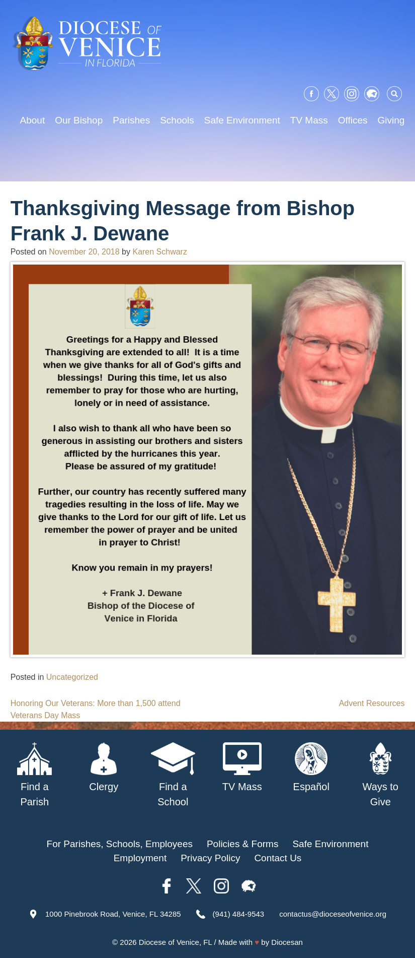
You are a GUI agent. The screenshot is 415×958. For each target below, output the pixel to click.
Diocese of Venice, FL (175, 942)
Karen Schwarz (159, 251)
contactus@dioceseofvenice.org (332, 914)
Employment (140, 858)
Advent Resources (372, 703)
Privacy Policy (210, 858)
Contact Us (277, 858)
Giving (391, 120)
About (32, 120)
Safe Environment (242, 120)
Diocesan (287, 942)
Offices (353, 120)
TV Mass (309, 120)
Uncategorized (72, 677)
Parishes (131, 120)
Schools (177, 120)
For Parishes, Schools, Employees (120, 844)
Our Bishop (79, 120)
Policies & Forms (243, 844)
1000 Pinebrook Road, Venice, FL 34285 (113, 914)
